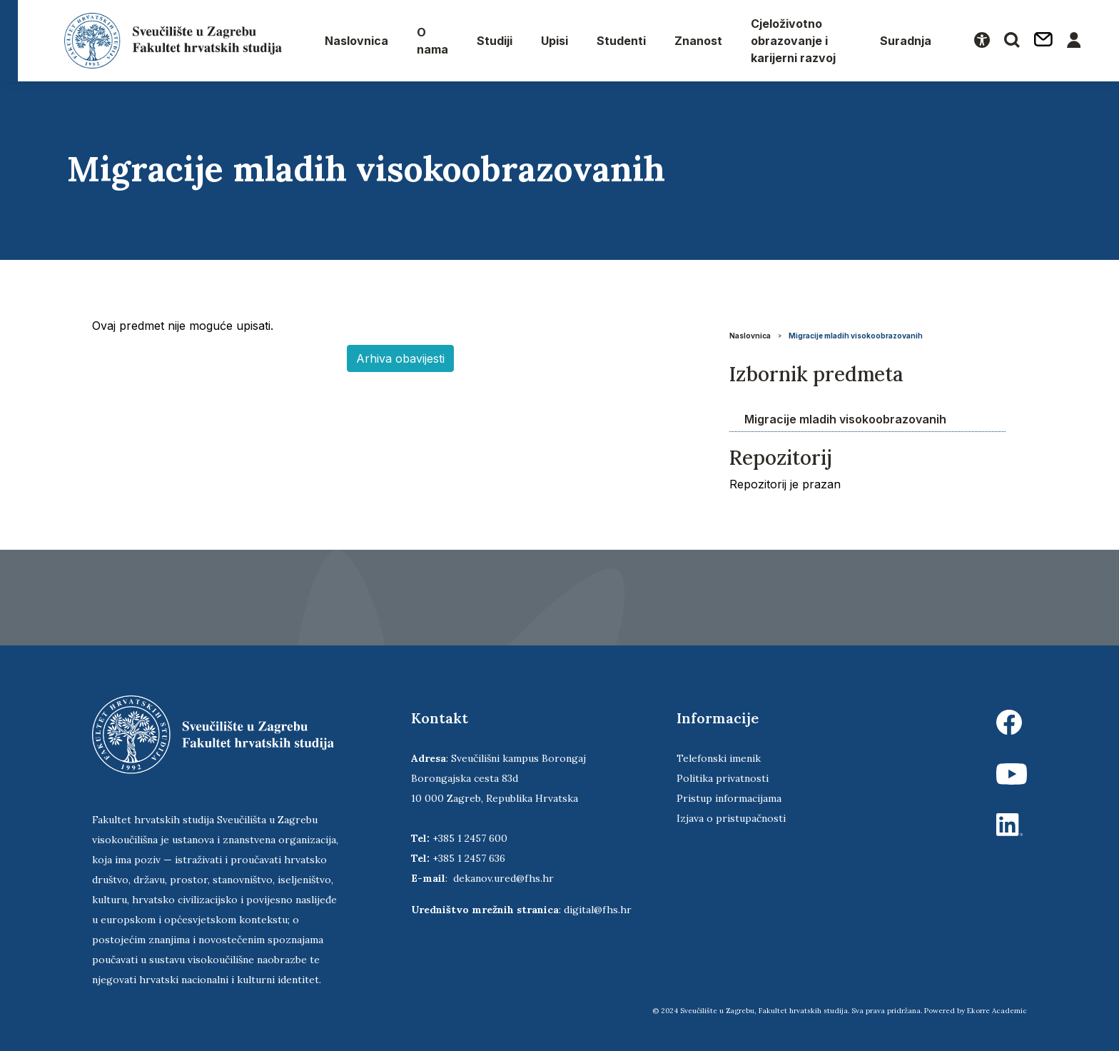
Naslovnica (356, 41)
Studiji (494, 41)
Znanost (698, 41)
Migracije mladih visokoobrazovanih (856, 335)
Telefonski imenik (719, 758)
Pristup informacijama (729, 798)
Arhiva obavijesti (400, 358)
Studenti (621, 41)
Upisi (554, 41)
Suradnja (905, 41)
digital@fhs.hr (598, 909)
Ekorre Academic (997, 1010)
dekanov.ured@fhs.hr (503, 878)
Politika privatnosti (723, 778)
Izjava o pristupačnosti (731, 818)
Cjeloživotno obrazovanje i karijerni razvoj (793, 40)
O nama (432, 40)
